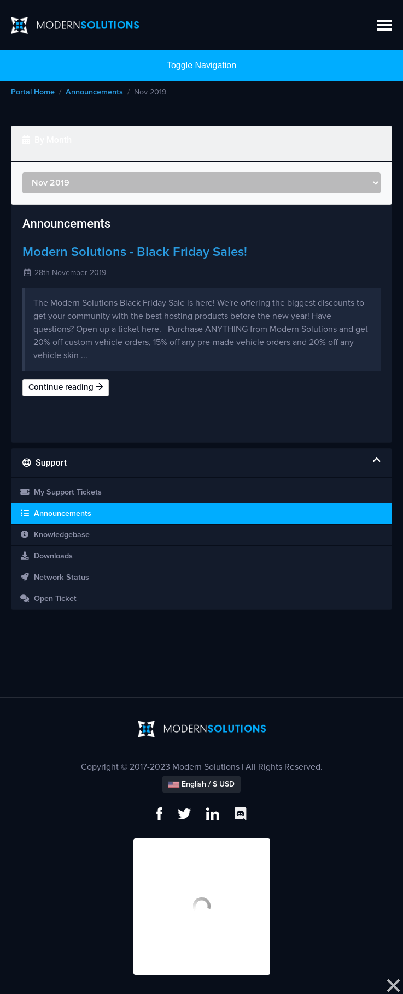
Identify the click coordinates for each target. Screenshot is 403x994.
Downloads (46, 556)
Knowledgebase (55, 535)
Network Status (54, 577)
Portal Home (33, 92)
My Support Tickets (61, 492)
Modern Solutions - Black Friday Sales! (134, 252)
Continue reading (65, 387)
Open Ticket (48, 598)
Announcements (94, 92)
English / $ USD (201, 784)
